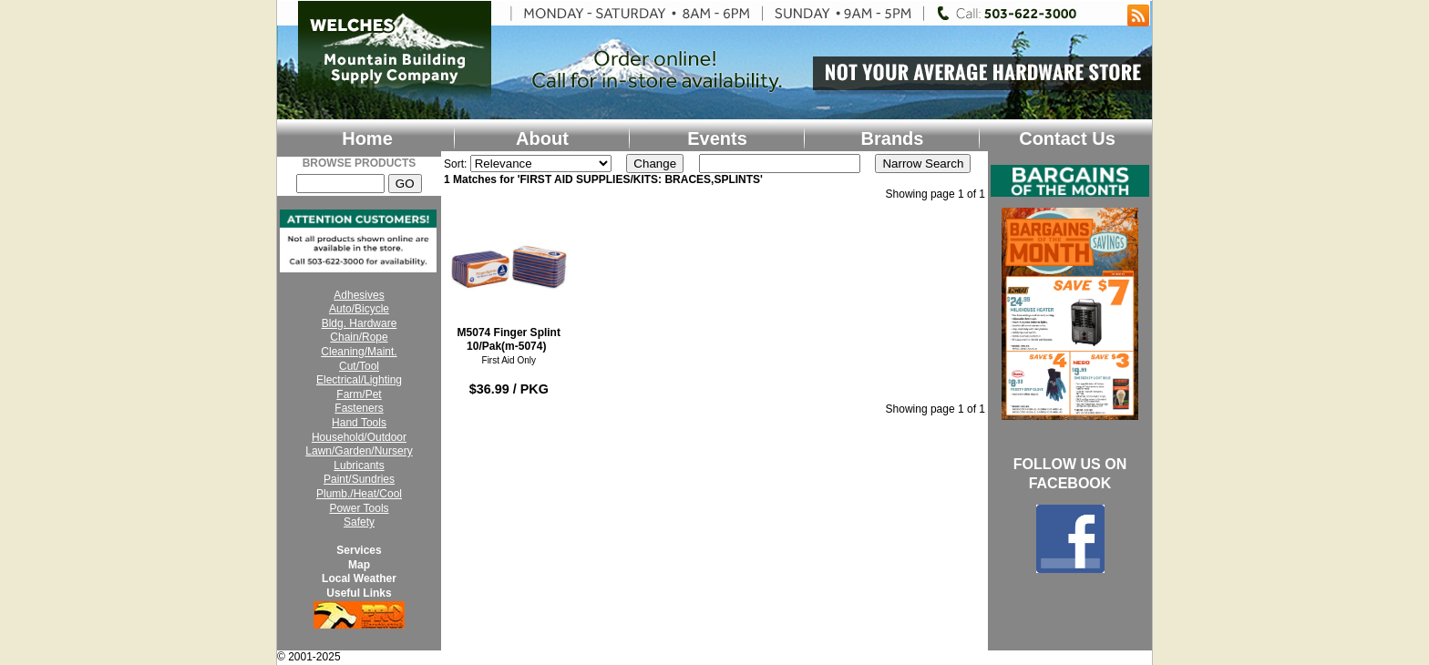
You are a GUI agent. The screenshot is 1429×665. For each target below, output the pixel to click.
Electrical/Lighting (359, 379)
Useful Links (358, 593)
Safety (359, 522)
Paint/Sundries (359, 479)
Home (367, 138)
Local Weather (359, 578)
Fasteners (358, 408)
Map (359, 564)
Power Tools (358, 508)
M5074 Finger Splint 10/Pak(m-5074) (509, 280)
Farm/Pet (358, 394)
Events (717, 138)
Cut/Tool (359, 366)
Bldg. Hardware (359, 323)
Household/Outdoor (359, 437)
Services (358, 550)
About (542, 138)
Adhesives (359, 295)
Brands (892, 138)
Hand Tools (359, 422)
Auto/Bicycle (359, 308)
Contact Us (1067, 138)
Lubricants (359, 465)
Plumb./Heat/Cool (359, 493)
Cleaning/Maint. (358, 351)
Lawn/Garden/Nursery (358, 451)
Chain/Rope (358, 337)
